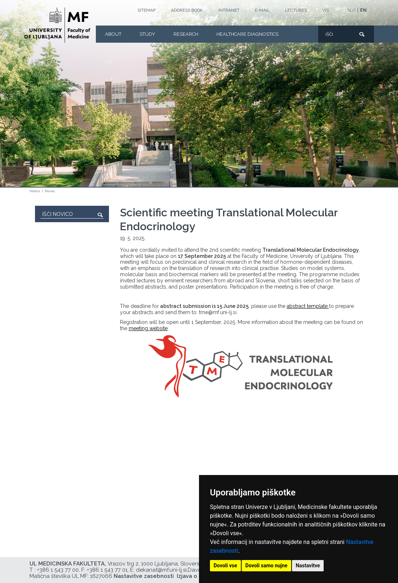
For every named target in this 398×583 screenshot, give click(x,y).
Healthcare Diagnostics (247, 34)
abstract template (308, 306)
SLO (351, 10)
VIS (325, 10)
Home (35, 191)
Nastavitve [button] (308, 565)
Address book (187, 10)
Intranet (228, 10)
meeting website (148, 328)
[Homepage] (57, 25)
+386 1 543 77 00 (58, 570)
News (50, 191)
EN (363, 10)
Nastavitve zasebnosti (144, 576)
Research (185, 34)
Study (147, 34)
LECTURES (296, 10)
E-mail (262, 10)
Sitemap (146, 10)
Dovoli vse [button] (225, 565)
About (113, 34)
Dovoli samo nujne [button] (266, 565)
